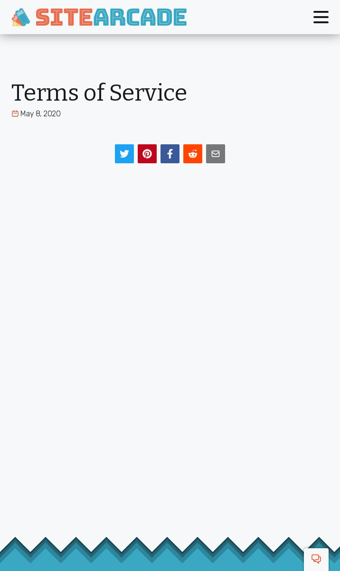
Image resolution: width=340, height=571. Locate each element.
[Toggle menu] (321, 17)
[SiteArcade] (99, 17)
